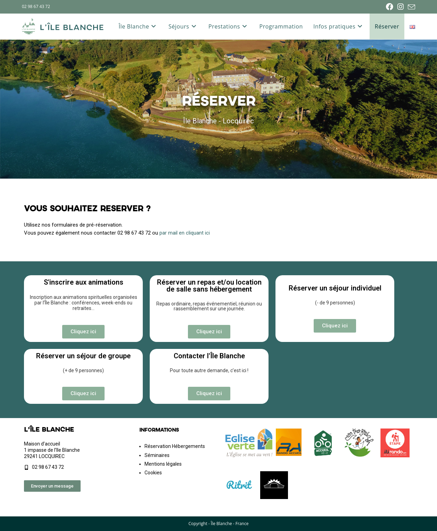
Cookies (153, 472)
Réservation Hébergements (175, 446)
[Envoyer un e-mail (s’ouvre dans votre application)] (410, 7)
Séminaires (157, 455)
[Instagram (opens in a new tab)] (400, 6)
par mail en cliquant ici (184, 233)
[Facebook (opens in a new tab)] (389, 6)
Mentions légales (163, 464)
